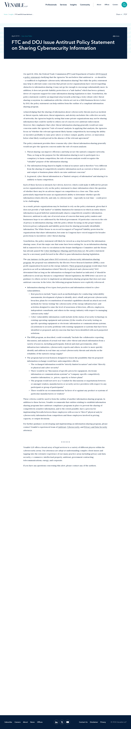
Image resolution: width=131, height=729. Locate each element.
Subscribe (8, 722)
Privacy (103, 722)
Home (5, 14)
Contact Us (83, 722)
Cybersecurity (73, 427)
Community (85, 5)
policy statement (32, 77)
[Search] (124, 4)
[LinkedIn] (56, 722)
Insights (73, 5)
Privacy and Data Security (95, 427)
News (32, 722)
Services (63, 5)
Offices (106, 4)
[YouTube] (67, 722)
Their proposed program (80, 266)
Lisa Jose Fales (26, 36)
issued (104, 74)
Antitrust (62, 427)
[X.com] (62, 722)
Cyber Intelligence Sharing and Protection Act (64, 251)
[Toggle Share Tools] (119, 14)
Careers (115, 4)
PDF (125, 14)
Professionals (51, 5)
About (99, 4)
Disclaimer (94, 722)
